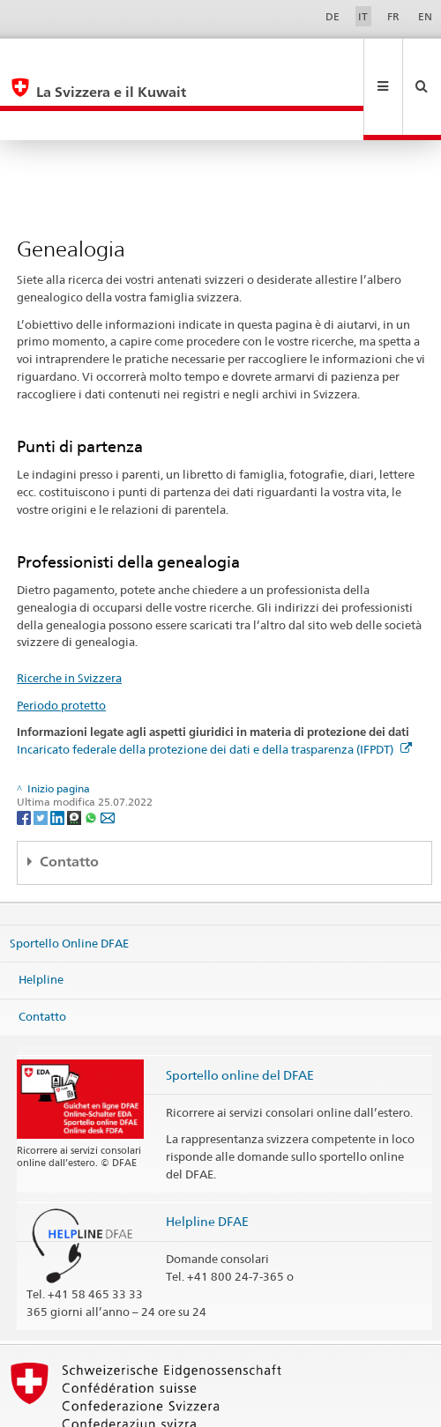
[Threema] (75, 757)
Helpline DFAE (207, 1162)
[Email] (108, 757)
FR (393, 16)
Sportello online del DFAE (240, 1015)
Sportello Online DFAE (69, 883)
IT (363, 16)
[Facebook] (25, 757)
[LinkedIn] (58, 757)
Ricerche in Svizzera (69, 619)
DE (332, 16)
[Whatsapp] (92, 757)
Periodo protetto (61, 646)
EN (425, 16)
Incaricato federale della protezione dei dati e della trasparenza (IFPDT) (214, 690)
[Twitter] (42, 757)
